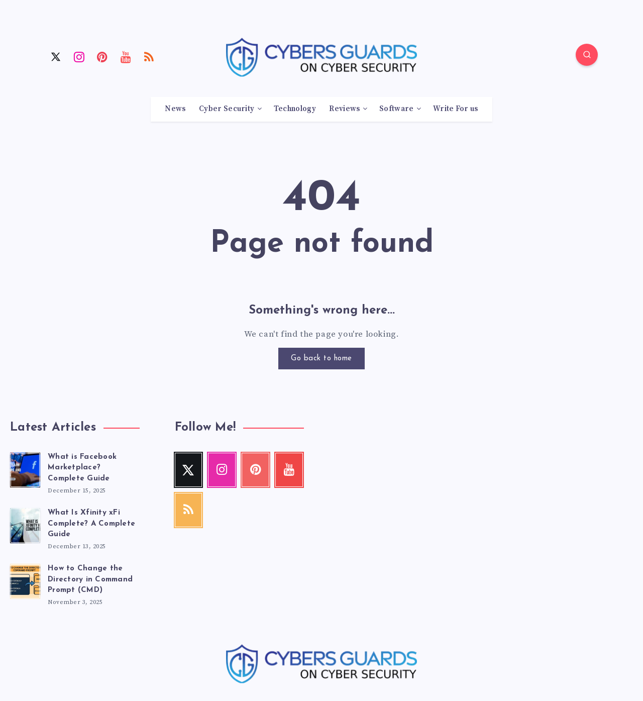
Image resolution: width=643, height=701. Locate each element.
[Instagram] (79, 56)
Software (396, 109)
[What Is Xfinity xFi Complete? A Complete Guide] (25, 524)
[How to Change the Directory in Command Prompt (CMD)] (25, 580)
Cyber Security (226, 109)
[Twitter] (55, 56)
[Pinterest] (102, 56)
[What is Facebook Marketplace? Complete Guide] (25, 468)
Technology (295, 109)
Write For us (455, 109)
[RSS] (149, 56)
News (175, 109)
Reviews (344, 109)
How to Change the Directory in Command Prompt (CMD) (90, 579)
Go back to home (321, 358)
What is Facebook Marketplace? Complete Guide (82, 468)
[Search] (587, 55)
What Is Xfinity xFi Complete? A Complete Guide (91, 524)
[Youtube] (126, 56)
